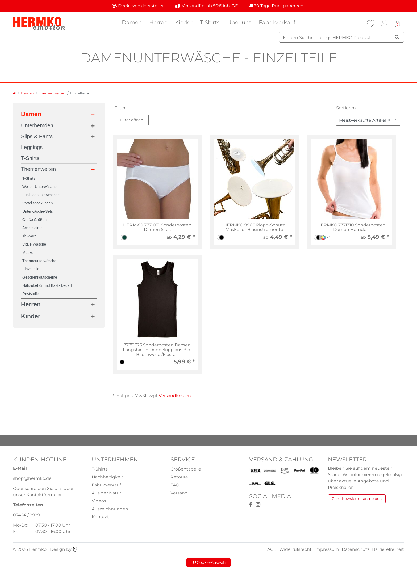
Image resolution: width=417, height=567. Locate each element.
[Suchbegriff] (341, 37)
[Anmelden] (384, 23)
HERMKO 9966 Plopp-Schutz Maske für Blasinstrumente (254, 227)
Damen (132, 22)
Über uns (239, 22)
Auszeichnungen (110, 508)
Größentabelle (185, 469)
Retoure (179, 477)
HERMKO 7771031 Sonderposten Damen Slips (157, 227)
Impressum (326, 549)
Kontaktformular (44, 494)
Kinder (184, 22)
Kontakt (100, 516)
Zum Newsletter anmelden (357, 498)
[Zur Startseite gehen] (14, 93)
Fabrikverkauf (277, 22)
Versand (179, 492)
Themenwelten (52, 93)
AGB (272, 549)
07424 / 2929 (26, 515)
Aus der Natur (106, 492)
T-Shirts (210, 22)
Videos (99, 500)
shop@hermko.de (32, 478)
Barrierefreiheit (388, 549)
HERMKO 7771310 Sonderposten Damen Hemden (351, 227)
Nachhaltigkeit (107, 477)
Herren (158, 22)
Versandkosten (175, 395)
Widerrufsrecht (295, 549)
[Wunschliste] (370, 23)
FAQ (174, 485)
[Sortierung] (368, 120)
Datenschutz (355, 549)
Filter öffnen (131, 119)
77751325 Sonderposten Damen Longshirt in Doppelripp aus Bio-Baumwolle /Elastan (157, 350)
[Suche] (397, 37)
